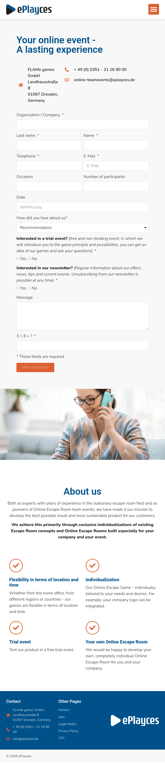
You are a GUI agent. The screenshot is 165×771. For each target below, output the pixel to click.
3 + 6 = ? (24, 336)
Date (20, 197)
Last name (26, 135)
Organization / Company (38, 115)
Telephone (26, 156)
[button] (153, 7)
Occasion (24, 176)
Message (24, 297)
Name (90, 135)
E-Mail (90, 156)
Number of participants (104, 176)
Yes (23, 258)
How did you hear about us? (41, 218)
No (34, 258)
